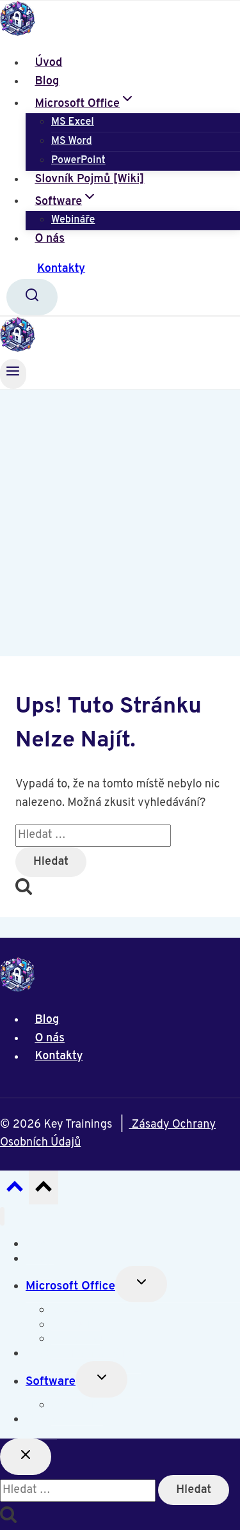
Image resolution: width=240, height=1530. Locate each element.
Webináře (73, 220)
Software (51, 1381)
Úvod (48, 63)
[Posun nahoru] (14, 1190)
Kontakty (61, 269)
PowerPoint (78, 160)
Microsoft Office (70, 1286)
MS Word (71, 141)
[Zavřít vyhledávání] (25, 1457)
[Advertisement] (120, 516)
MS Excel (72, 122)
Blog (47, 81)
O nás (50, 239)
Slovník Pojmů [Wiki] (89, 179)
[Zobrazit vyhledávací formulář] (32, 297)
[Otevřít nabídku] (13, 374)
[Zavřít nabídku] (2, 1216)
